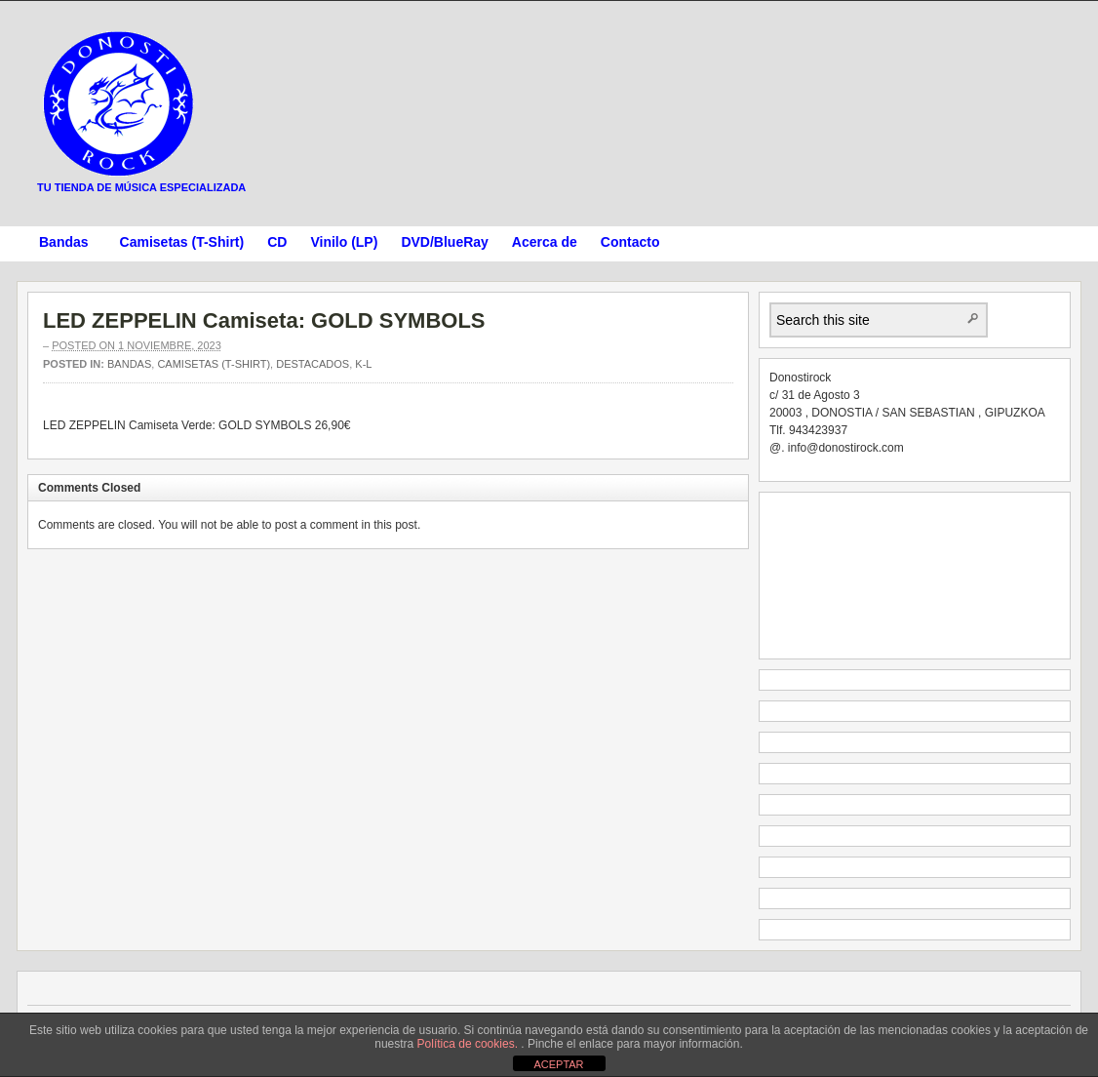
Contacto (630, 242)
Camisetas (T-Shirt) (182, 242)
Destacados (312, 364)
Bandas (63, 245)
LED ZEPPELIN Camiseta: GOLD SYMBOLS (264, 320)
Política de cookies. (469, 1044)
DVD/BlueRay (444, 242)
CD (277, 242)
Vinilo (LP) (343, 242)
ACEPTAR (558, 1064)
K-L (363, 364)
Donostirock (118, 103)
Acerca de (544, 242)
